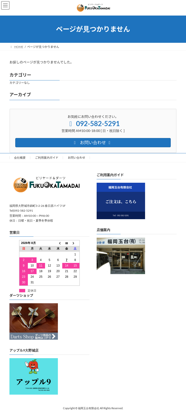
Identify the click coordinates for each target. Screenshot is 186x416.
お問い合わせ (76, 157)
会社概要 (20, 157)
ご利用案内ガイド (46, 157)
